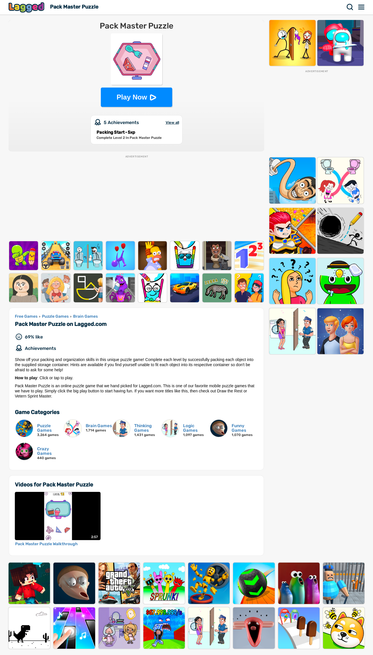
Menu (361, 7)
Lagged (27, 7)
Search (350, 7)
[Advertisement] (136, 198)
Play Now (132, 97)
